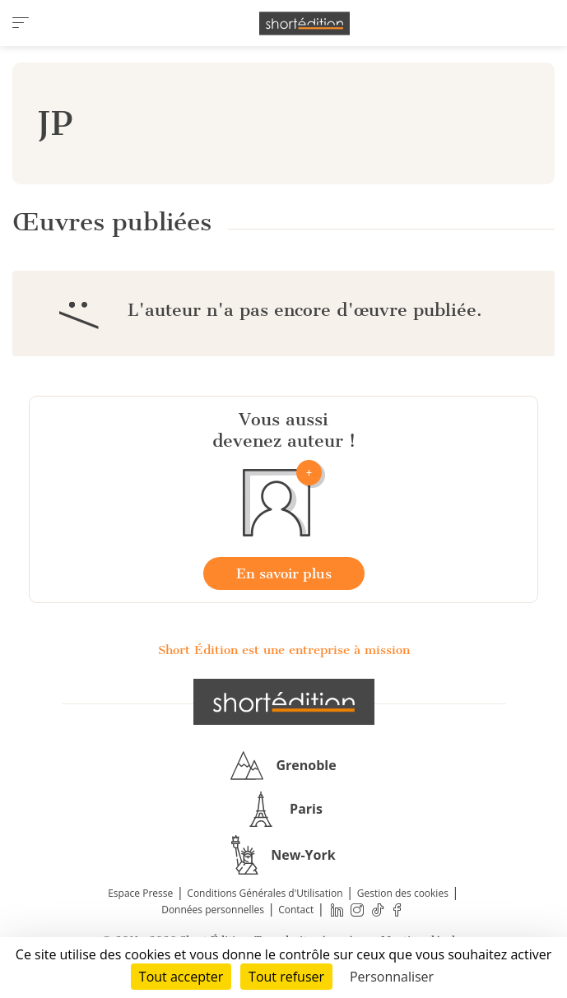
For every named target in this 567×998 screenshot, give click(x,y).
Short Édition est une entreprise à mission (284, 650)
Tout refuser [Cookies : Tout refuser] (286, 977)
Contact (296, 910)
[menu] (20, 23)
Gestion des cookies (402, 893)
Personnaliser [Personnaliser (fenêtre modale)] (392, 977)
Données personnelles (212, 910)
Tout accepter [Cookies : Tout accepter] (181, 977)
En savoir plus (284, 573)
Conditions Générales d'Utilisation (264, 893)
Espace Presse (140, 893)
